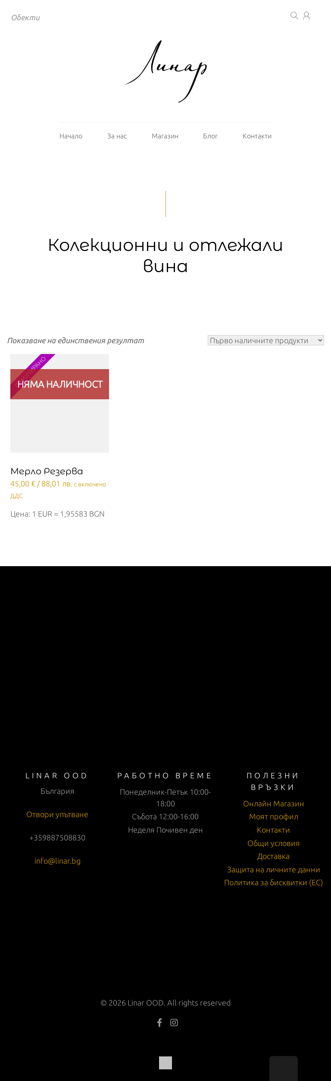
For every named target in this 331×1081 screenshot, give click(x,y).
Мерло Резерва (46, 471)
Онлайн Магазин (273, 803)
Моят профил (273, 816)
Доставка (273, 856)
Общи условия (273, 843)
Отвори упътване (57, 814)
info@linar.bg (57, 860)
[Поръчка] (266, 340)
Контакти (257, 136)
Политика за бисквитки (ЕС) (273, 882)
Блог (210, 136)
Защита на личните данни (273, 869)
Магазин (165, 136)
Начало (70, 136)
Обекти (25, 17)
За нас (117, 136)
